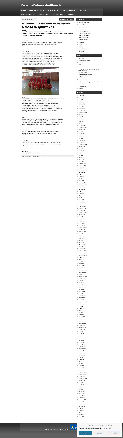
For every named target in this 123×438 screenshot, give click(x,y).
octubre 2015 (82, 325)
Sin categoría (82, 51)
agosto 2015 (82, 329)
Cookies (81, 62)
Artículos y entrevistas (27, 14)
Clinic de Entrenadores (58, 14)
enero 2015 (81, 344)
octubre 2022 (82, 168)
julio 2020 (81, 216)
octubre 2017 (82, 274)
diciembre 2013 (82, 372)
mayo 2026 (81, 97)
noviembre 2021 (83, 185)
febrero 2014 (82, 367)
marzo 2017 (81, 289)
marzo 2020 (81, 219)
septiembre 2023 (83, 144)
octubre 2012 (82, 402)
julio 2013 (81, 382)
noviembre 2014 (83, 348)
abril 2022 (81, 178)
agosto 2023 (82, 146)
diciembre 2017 (82, 270)
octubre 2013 (82, 376)
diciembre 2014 (82, 346)
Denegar (99, 433)
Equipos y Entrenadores (69, 10)
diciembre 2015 (82, 321)
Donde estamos (82, 86)
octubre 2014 (82, 350)
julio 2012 (81, 408)
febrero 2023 (82, 159)
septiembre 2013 (83, 378)
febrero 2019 (82, 244)
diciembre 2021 (82, 182)
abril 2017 (81, 287)
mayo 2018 (81, 259)
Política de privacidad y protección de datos (89, 82)
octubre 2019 (82, 229)
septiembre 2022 (83, 170)
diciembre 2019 (82, 225)
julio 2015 (81, 331)
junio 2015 (81, 333)
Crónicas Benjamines (85, 33)
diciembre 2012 (82, 397)
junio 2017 (81, 282)
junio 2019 (81, 236)
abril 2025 (81, 123)
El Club (80, 65)
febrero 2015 (82, 342)
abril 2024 (81, 138)
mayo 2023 (81, 153)
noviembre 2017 (83, 272)
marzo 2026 (81, 102)
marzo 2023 (81, 157)
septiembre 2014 (83, 353)
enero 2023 (81, 161)
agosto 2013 (82, 380)
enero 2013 (81, 395)
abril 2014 (81, 363)
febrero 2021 (82, 202)
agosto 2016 (82, 304)
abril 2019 (81, 240)
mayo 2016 (81, 310)
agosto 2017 (82, 278)
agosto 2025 (82, 114)
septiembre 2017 (83, 276)
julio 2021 (81, 191)
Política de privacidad (53, 429)
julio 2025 (81, 116)
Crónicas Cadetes (84, 35)
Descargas (71, 14)
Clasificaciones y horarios (36, 10)
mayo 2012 (81, 412)
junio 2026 (81, 95)
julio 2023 (81, 148)
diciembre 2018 (82, 248)
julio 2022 (81, 174)
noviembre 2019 (83, 227)
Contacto (81, 88)
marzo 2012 (81, 416)
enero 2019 (81, 246)
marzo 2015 (81, 340)
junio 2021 (81, 193)
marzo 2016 (81, 314)
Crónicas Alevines (84, 31)
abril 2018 (81, 261)
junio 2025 (81, 119)
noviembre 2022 (83, 165)
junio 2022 (81, 176)
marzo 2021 (81, 199)
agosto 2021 (82, 189)
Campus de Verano (43, 14)
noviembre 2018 (83, 251)
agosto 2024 (82, 129)
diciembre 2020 (82, 206)
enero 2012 (81, 419)
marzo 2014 (81, 365)
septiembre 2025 (83, 112)
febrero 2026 (82, 104)
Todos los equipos (53, 10)
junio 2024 (81, 134)
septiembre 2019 (83, 231)
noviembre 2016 (83, 297)
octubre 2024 (82, 125)
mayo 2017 (81, 285)
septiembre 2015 (83, 327)
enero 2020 (81, 223)
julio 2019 (81, 233)
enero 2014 (81, 370)
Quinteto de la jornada (84, 49)
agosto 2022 (82, 172)
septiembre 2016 (83, 302)
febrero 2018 (82, 265)
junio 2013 (81, 385)
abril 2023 (81, 155)
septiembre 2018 (83, 255)
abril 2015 (81, 338)
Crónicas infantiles (31, 156)
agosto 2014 (82, 355)
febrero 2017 (82, 291)
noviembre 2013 (83, 374)
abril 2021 (81, 197)
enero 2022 (81, 180)
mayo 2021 (81, 195)
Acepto (86, 433)
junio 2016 (81, 308)
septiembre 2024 (83, 127)
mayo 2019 (81, 238)
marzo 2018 (81, 263)
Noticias (23, 10)
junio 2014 (81, 359)
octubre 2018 (82, 253)
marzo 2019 (81, 242)
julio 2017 (81, 280)
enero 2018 (81, 268)
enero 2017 (81, 293)
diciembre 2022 (82, 163)
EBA (23, 19)
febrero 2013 (82, 393)
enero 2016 (81, 319)
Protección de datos (85, 76)
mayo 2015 (81, 336)
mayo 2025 (81, 121)
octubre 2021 (82, 187)
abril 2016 (81, 312)
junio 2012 (81, 410)
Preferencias (113, 433)
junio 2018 (81, 257)
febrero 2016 (82, 316)
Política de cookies (83, 79)
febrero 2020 (82, 221)
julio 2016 (81, 306)
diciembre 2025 (82, 108)
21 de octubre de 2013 (30, 19)
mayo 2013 (81, 387)
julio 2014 (81, 357)
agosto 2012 (82, 406)
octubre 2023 (82, 142)
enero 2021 (81, 204)
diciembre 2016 (82, 295)
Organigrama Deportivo (86, 74)
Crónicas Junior (84, 39)
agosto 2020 (82, 214)
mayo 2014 (81, 361)
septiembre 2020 (83, 212)
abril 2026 (81, 99)
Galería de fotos (82, 44)
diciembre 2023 (82, 140)
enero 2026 (81, 106)
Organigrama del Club (84, 72)
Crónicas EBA (83, 10)
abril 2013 (81, 389)
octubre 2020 (82, 210)
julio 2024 (81, 131)
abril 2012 (81, 414)
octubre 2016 (82, 299)
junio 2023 (81, 151)
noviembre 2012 (83, 399)
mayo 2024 (81, 136)
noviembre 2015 (83, 323)
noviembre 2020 (83, 208)
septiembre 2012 (83, 404)
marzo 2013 (81, 391)
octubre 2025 (82, 110)
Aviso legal (81, 58)
